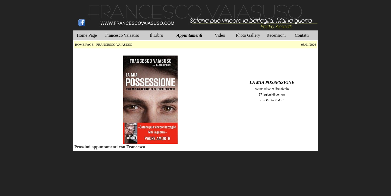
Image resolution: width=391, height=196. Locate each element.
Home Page (87, 35)
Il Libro (156, 35)
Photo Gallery (248, 35)
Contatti (302, 35)
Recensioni (276, 35)
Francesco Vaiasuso (122, 35)
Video (220, 35)
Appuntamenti (189, 35)
